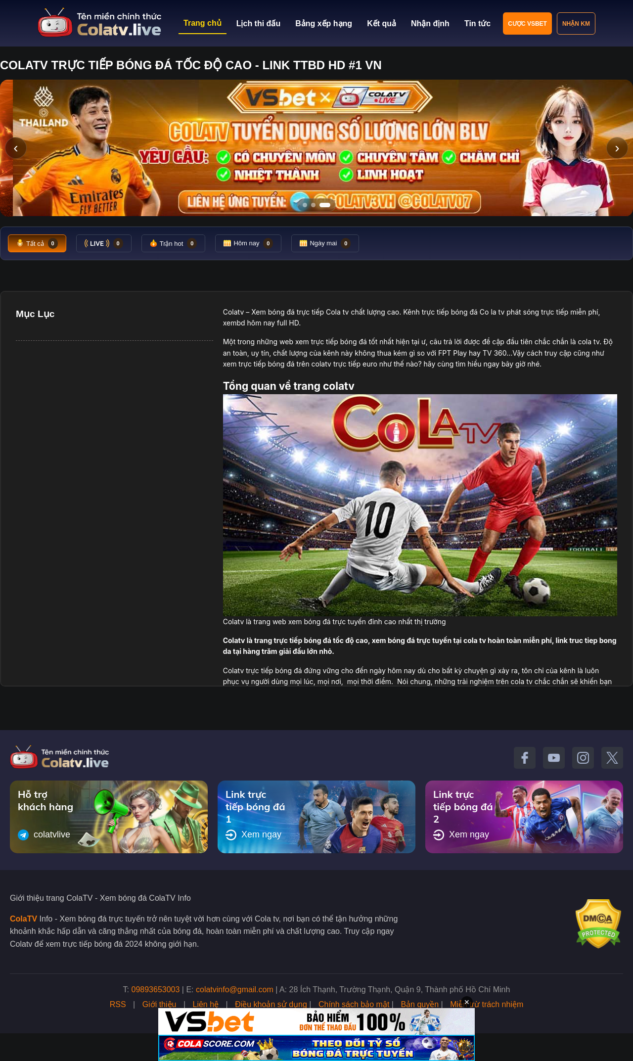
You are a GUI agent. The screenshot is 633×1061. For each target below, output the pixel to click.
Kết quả (381, 23)
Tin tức (477, 23)
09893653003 (156, 989)
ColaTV (23, 919)
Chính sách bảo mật (353, 1004)
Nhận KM (576, 23)
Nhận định (430, 23)
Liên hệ (206, 1004)
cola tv (588, 341)
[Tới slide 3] (328, 205)
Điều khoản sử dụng (271, 1004)
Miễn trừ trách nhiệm (486, 1004)
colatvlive (44, 835)
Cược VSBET (527, 23)
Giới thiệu (159, 1004)
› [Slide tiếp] (617, 147)
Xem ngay (253, 835)
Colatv (233, 312)
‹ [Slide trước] (15, 147)
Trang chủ (202, 23)
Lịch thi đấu (258, 23)
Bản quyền (420, 1004)
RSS (118, 1004)
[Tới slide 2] (316, 205)
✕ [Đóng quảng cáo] (467, 1002)
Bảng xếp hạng (323, 23)
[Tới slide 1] (305, 205)
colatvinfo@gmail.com (234, 989)
